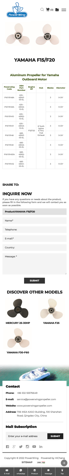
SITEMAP (27, 462)
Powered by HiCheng (53, 458)
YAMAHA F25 (51, 323)
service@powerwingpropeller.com (36, 399)
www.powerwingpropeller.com (34, 405)
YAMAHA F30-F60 (18, 352)
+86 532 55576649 (27, 393)
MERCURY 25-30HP (18, 323)
